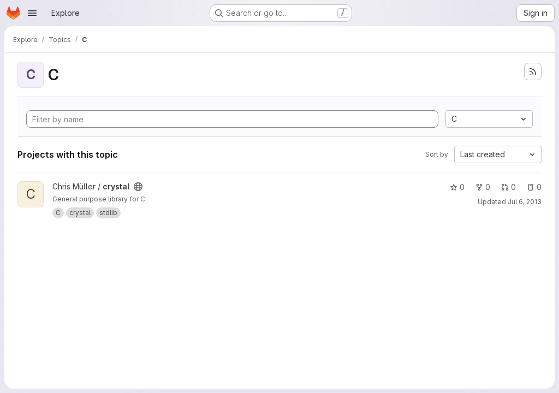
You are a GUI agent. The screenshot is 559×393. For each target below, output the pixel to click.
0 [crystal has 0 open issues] (534, 187)
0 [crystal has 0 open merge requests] (508, 187)
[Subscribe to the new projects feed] (533, 71)
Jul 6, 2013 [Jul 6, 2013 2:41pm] (525, 202)
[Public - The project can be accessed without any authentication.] (138, 186)
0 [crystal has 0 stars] (457, 187)
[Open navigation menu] (32, 13)
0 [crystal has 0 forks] (482, 187)
